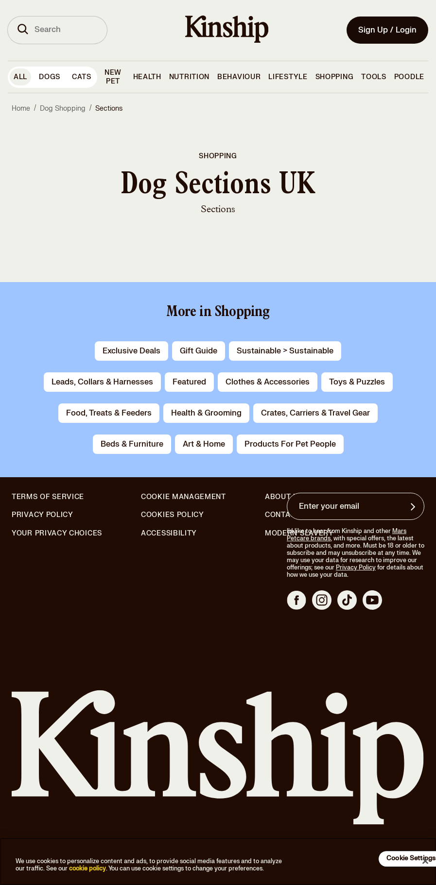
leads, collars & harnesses (102, 382)
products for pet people (290, 444)
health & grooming (206, 413)
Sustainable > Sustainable (285, 351)
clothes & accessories (268, 382)
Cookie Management (183, 497)
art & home (204, 444)
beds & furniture (132, 444)
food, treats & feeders (109, 413)
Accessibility (169, 533)
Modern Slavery (299, 533)
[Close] (425, 860)
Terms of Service (48, 497)
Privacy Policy (42, 515)
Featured (189, 382)
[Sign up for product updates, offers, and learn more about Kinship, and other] (414, 507)
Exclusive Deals (131, 351)
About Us (284, 497)
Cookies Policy (172, 515)
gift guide (198, 351)
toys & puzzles (357, 382)
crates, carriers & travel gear (315, 413)
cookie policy (87, 868)
